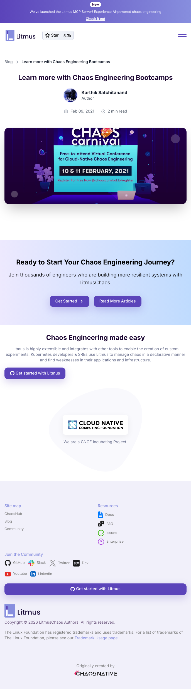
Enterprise (111, 541)
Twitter (59, 563)
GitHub (14, 563)
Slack (37, 563)
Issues (107, 533)
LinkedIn (41, 574)
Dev (81, 563)
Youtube (15, 574)
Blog (8, 61)
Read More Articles (117, 301)
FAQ (105, 524)
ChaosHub (13, 514)
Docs (106, 514)
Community (14, 529)
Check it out (95, 18)
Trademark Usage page (96, 638)
